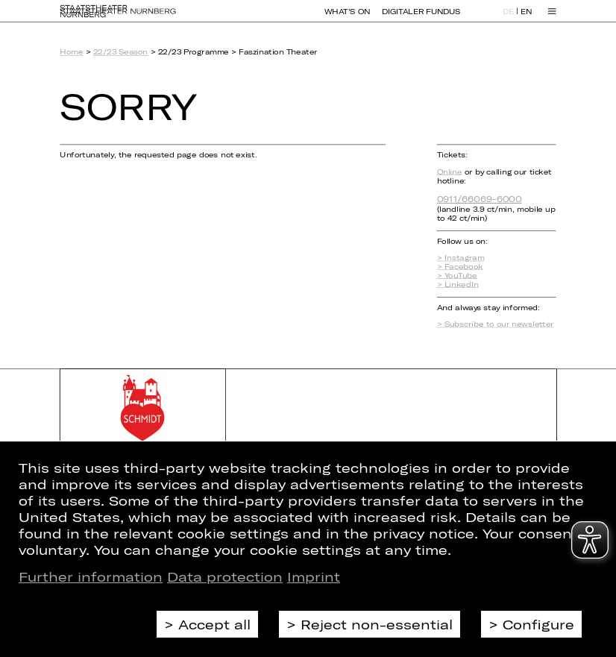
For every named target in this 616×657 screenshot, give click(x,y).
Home (71, 52)
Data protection (225, 576)
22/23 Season (120, 52)
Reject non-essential (377, 624)
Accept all (214, 624)
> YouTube (457, 275)
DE (508, 18)
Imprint (313, 576)
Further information (91, 576)
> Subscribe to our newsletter (495, 324)
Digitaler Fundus (421, 18)
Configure (538, 624)
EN (526, 18)
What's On (347, 18)
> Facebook (460, 266)
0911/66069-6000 (479, 198)
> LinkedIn (458, 284)
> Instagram (461, 258)
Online (449, 171)
